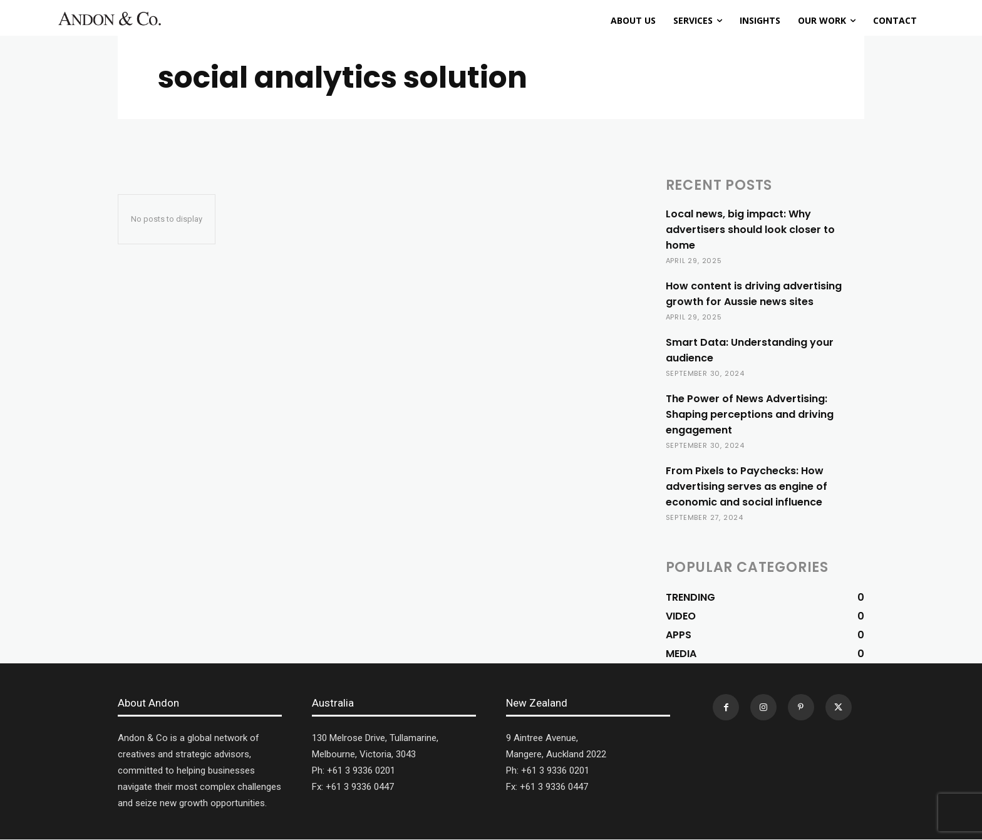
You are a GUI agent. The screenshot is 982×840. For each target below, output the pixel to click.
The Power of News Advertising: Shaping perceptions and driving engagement (750, 414)
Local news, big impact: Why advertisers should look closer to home (750, 229)
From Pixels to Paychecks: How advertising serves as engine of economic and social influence (746, 486)
